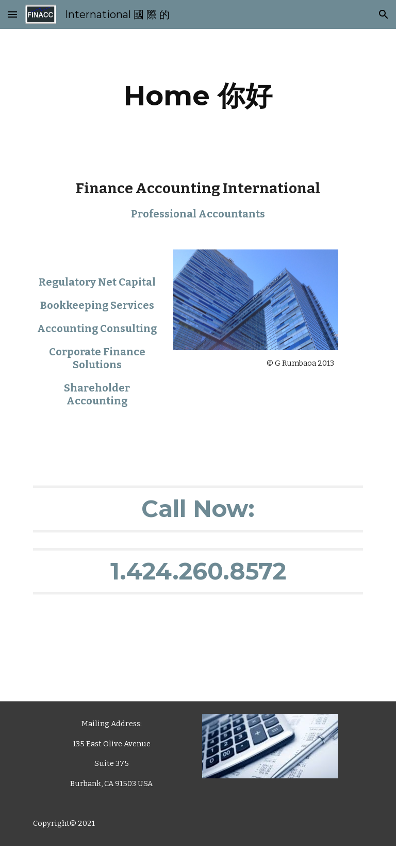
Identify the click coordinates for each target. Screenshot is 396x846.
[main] (198, 95)
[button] (12, 14)
